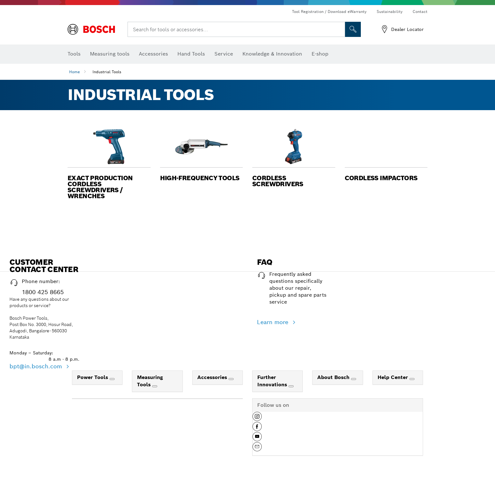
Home (74, 71)
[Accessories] (231, 379)
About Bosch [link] (334, 377)
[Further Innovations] (291, 386)
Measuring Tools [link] (150, 381)
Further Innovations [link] (273, 381)
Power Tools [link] (93, 377)
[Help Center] (411, 379)
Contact (420, 11)
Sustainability (390, 11)
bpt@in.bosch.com (36, 366)
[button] (109, 162)
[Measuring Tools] (154, 386)
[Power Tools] (112, 379)
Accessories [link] (213, 377)
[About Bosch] (353, 379)
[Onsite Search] (353, 29)
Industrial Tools (106, 71)
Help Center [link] (393, 377)
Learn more (273, 322)
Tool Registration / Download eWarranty (329, 11)
